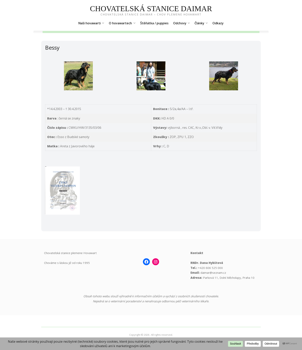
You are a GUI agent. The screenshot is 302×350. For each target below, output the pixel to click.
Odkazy (218, 23)
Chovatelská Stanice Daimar (151, 8)
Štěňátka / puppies (154, 23)
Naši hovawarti (91, 23)
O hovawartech (122, 23)
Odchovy (181, 23)
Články (201, 23)
